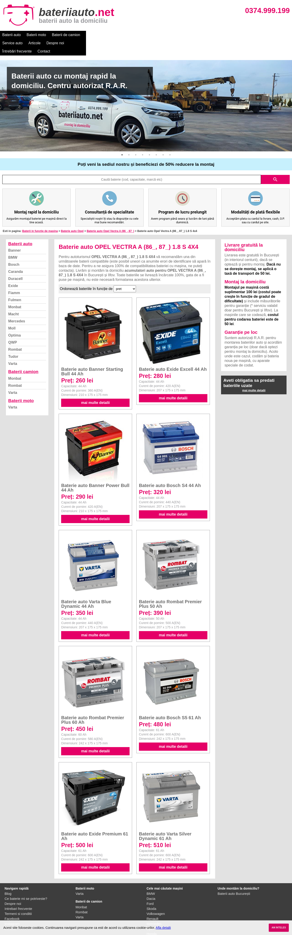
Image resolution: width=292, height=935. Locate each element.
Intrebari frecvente (18, 892)
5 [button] (149, 138)
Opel (150, 912)
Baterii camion (23, 355)
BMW (12, 241)
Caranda (15, 255)
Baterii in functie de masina (40, 214)
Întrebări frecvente (167, 35)
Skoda (151, 892)
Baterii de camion (66, 35)
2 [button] (129, 138)
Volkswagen (156, 897)
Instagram (12, 907)
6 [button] (156, 138)
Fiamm (14, 276)
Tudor (13, 340)
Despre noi (139, 35)
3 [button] (135, 138)
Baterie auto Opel (72, 214)
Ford (150, 887)
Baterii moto (36, 35)
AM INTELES (278, 927)
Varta (12, 347)
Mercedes (16, 305)
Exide (13, 269)
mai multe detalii (95, 386)
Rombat (15, 333)
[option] (146, 89)
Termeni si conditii (18, 897)
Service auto (96, 35)
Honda (152, 917)
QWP (12, 326)
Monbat (14, 290)
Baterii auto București (234, 877)
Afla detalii (163, 928)
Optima (14, 319)
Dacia (151, 882)
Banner (14, 234)
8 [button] (170, 138)
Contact (194, 35)
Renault (153, 902)
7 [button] (163, 138)
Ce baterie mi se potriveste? (26, 882)
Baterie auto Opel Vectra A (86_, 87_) (110, 214)
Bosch (13, 248)
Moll (12, 312)
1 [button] (122, 138)
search (275, 163)
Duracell (15, 262)
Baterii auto (11, 35)
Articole (118, 35)
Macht (13, 298)
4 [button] (142, 138)
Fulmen (14, 283)
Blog (8, 877)
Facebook (12, 902)
